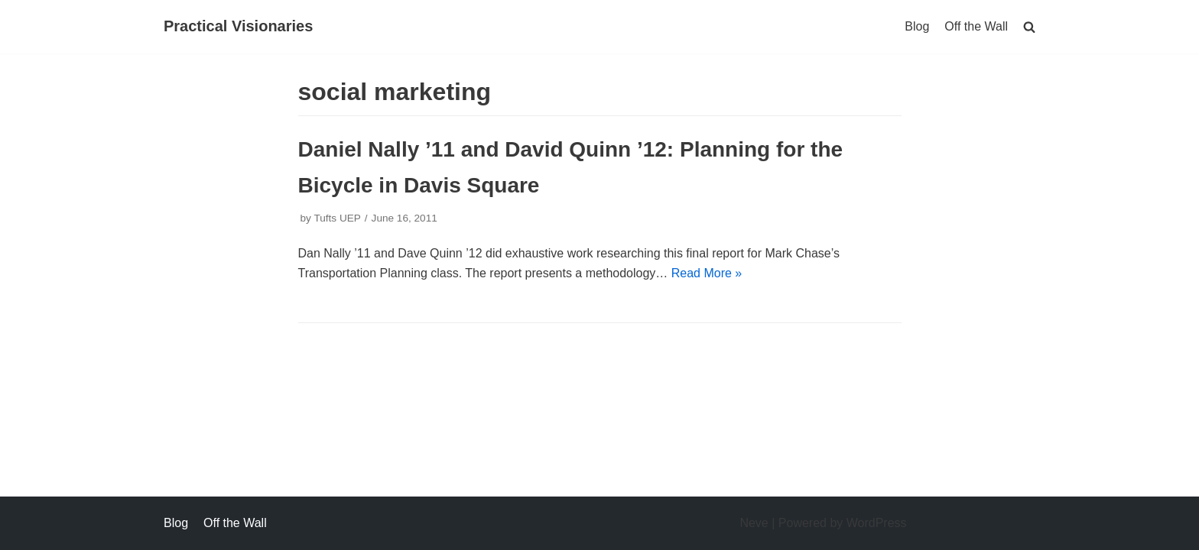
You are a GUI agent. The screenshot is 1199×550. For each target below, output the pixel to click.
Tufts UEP (337, 218)
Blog (917, 26)
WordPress (876, 522)
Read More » (706, 273)
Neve (753, 522)
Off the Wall (976, 26)
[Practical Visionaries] (238, 27)
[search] (1029, 26)
